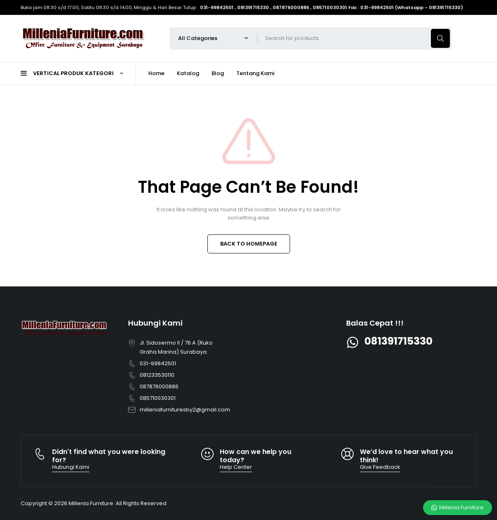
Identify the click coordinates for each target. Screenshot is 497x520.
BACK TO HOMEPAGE (248, 244)
